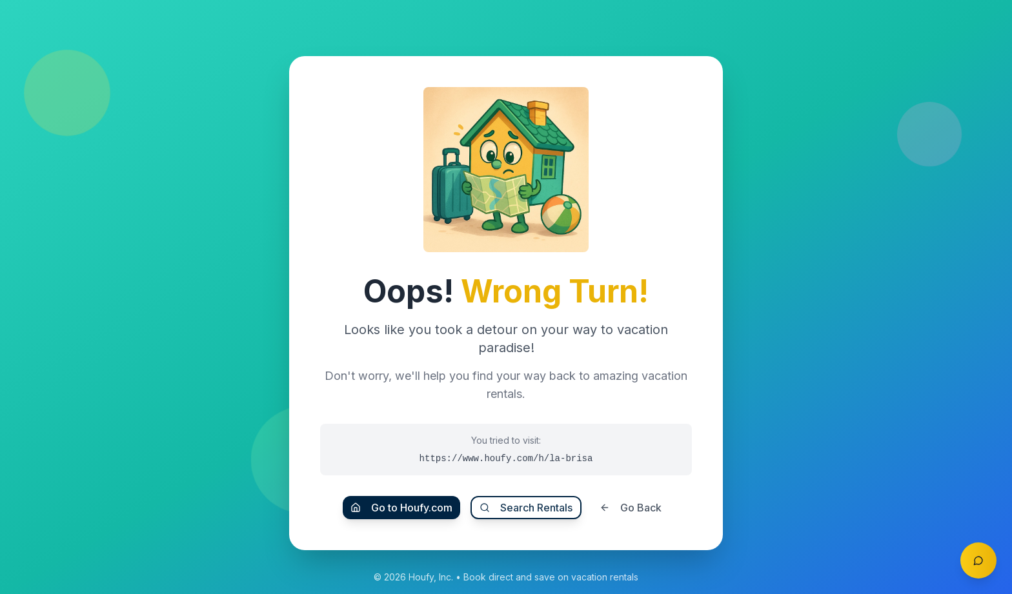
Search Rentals (526, 507)
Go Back (631, 507)
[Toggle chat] (978, 560)
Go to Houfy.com (401, 507)
